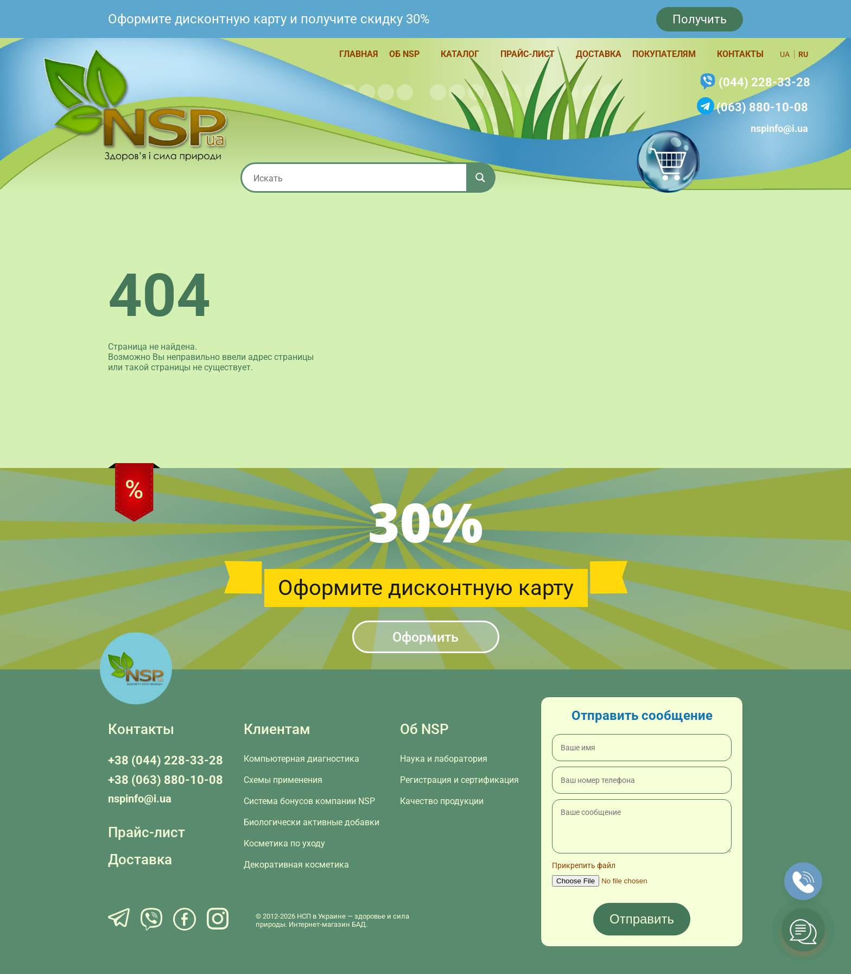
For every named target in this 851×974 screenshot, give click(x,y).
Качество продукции (442, 801)
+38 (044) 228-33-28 (165, 760)
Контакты (740, 54)
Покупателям (664, 54)
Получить (699, 19)
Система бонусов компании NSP (309, 801)
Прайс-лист (527, 54)
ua (785, 54)
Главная (358, 54)
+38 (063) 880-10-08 (165, 780)
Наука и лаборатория (443, 759)
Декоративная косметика (296, 864)
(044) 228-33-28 (764, 82)
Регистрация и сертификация (459, 780)
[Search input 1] (357, 177)
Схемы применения (283, 780)
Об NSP (404, 54)
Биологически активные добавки (311, 822)
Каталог (460, 54)
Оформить (425, 637)
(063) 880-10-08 (762, 107)
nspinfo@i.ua (779, 128)
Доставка (598, 54)
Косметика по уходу (284, 843)
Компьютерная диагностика (301, 759)
